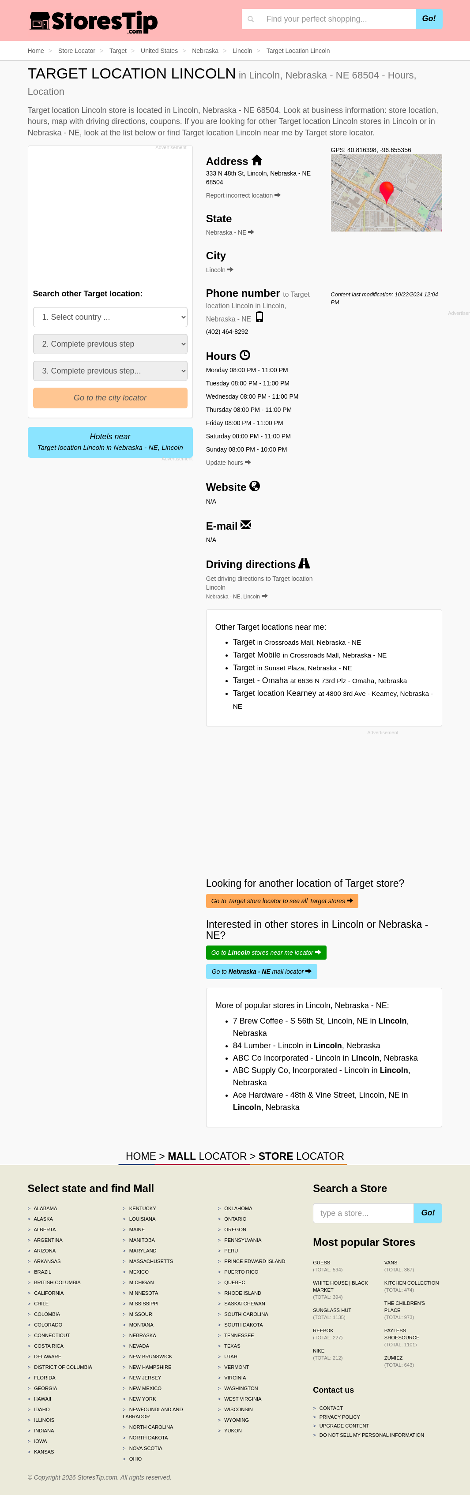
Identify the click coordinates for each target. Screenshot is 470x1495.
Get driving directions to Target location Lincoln (259, 587)
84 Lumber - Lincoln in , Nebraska (306, 1045)
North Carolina (148, 1427)
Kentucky (139, 1208)
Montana (138, 1324)
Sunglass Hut (332, 1314)
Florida (42, 1377)
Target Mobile (310, 654)
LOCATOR (207, 1156)
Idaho (39, 1409)
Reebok (327, 1334)
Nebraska (139, 1335)
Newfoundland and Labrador (153, 1413)
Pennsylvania (240, 1240)
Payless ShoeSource (402, 1337)
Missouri (138, 1314)
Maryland (140, 1250)
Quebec (231, 1282)
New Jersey (142, 1377)
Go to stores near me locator (266, 952)
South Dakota (240, 1324)
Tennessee (236, 1335)
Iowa (37, 1441)
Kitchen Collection (411, 1286)
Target (297, 642)
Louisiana (139, 1219)
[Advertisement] (112, 215)
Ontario (232, 1219)
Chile (38, 1303)
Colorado (45, 1324)
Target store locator (338, 132)
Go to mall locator (262, 971)
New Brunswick (147, 1356)
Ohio (132, 1458)
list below (139, 132)
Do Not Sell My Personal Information (368, 1435)
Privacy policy (336, 1417)
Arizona (42, 1250)
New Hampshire (147, 1367)
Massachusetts (148, 1261)
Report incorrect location (243, 195)
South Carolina (243, 1314)
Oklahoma (235, 1208)
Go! (429, 18)
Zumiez (399, 1361)
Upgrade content (341, 1425)
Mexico (136, 1271)
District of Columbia (60, 1367)
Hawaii (40, 1399)
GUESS (327, 1266)
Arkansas (44, 1261)
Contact (328, 1408)
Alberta (42, 1229)
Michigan (138, 1282)
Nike (327, 1354)
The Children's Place (404, 1310)
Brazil (40, 1271)
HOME (141, 1156)
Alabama (42, 1208)
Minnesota (140, 1293)
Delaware (45, 1356)
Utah (227, 1356)
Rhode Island (240, 1293)
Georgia (42, 1388)
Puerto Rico (238, 1271)
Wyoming (233, 1420)
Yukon (230, 1430)
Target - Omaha (320, 680)
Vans (399, 1266)
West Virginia (240, 1399)
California (46, 1293)
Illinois (41, 1420)
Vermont (233, 1367)
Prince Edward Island (252, 1261)
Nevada (136, 1346)
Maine (134, 1229)
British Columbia (54, 1282)
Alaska (40, 1219)
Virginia (232, 1377)
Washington (238, 1388)
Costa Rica (46, 1346)
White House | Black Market (340, 1290)
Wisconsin (235, 1409)
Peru (228, 1250)
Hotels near (110, 441)
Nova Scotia (142, 1448)
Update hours (228, 462)
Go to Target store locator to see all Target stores (282, 900)
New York (139, 1399)
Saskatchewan (241, 1303)
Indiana (41, 1430)
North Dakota (145, 1437)
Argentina (45, 1240)
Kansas (41, 1451)
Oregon (232, 1229)
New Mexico (142, 1388)
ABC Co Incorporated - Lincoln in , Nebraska (325, 1058)
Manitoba (139, 1240)
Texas (229, 1346)
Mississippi (140, 1303)
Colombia (44, 1314)
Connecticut (49, 1335)
